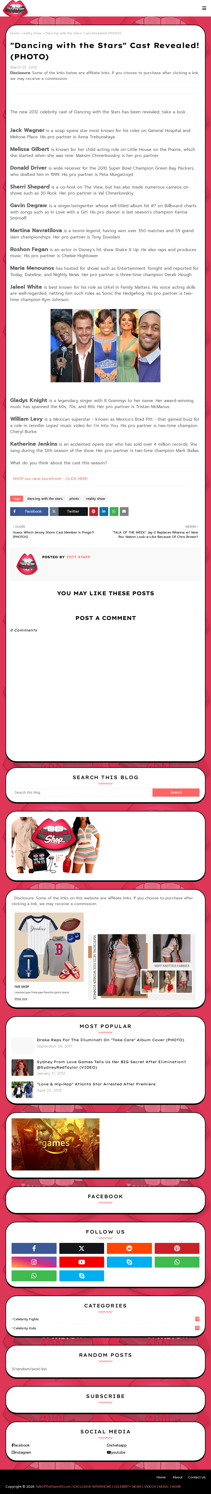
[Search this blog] (82, 792)
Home (14, 33)
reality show (31, 33)
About (177, 1477)
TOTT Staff (77, 557)
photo (74, 498)
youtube (118, 1452)
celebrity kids (106, 1328)
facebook (22, 1445)
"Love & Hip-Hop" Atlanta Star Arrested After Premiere (96, 1084)
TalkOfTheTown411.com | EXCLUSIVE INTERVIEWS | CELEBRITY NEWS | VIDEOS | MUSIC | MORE (108, 1486)
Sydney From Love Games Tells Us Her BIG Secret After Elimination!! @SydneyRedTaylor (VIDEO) (111, 1064)
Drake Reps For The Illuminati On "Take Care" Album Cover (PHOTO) (110, 1040)
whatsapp (118, 1445)
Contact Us (197, 1477)
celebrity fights (106, 1319)
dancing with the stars (45, 498)
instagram (23, 1452)
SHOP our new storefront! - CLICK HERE (50, 479)
